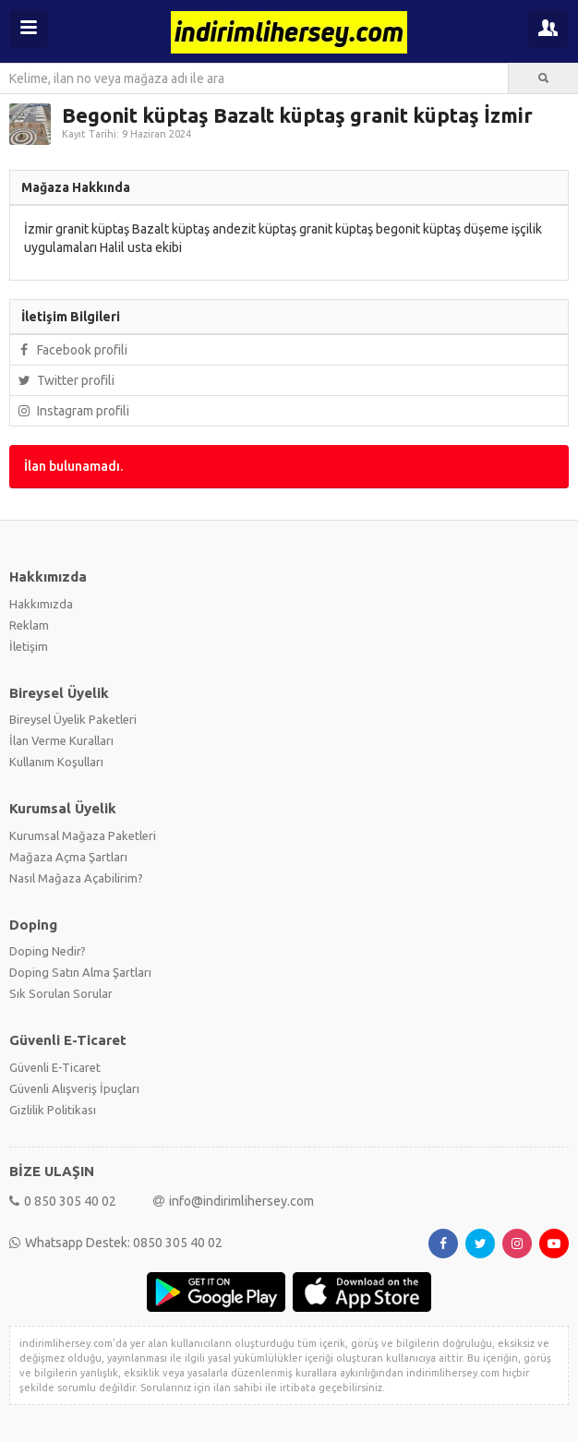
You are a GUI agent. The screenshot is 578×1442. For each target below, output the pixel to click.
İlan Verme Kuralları (61, 740)
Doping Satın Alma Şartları (80, 972)
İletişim (28, 646)
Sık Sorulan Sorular (61, 993)
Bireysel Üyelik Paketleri (73, 719)
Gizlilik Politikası (52, 1109)
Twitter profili (65, 380)
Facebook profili (71, 349)
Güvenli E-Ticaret (55, 1067)
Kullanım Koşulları (56, 761)
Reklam (29, 625)
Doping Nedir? (47, 950)
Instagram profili (72, 410)
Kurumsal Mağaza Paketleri (82, 835)
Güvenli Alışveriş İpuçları (74, 1088)
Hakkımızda (41, 603)
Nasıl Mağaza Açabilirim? (76, 877)
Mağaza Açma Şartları (68, 856)
